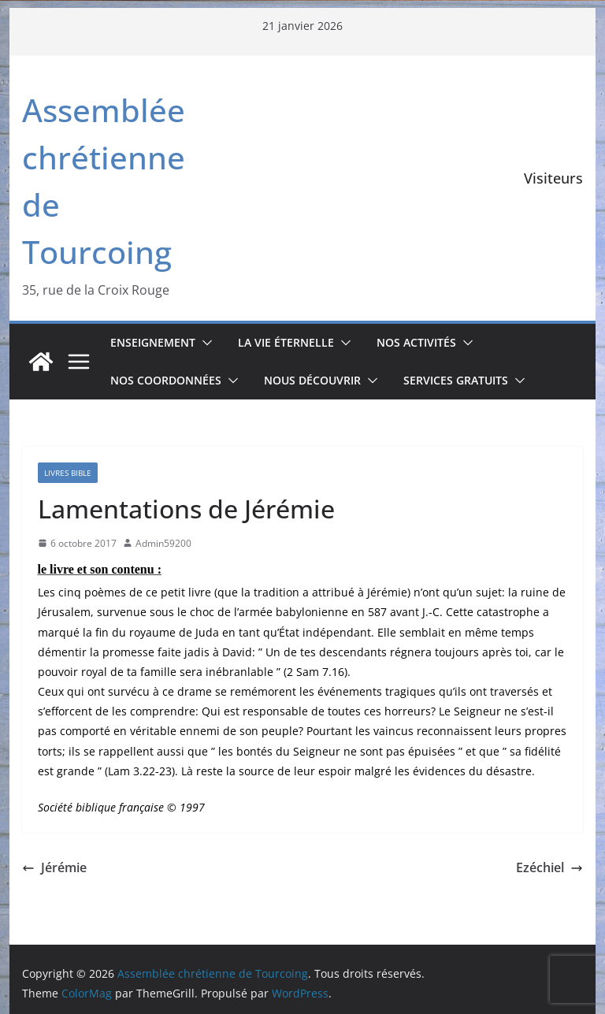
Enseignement (152, 342)
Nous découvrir (312, 380)
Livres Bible (67, 472)
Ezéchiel (549, 867)
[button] (204, 343)
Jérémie (54, 867)
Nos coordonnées (165, 380)
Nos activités (416, 342)
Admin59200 (163, 543)
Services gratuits (455, 380)
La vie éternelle (286, 342)
